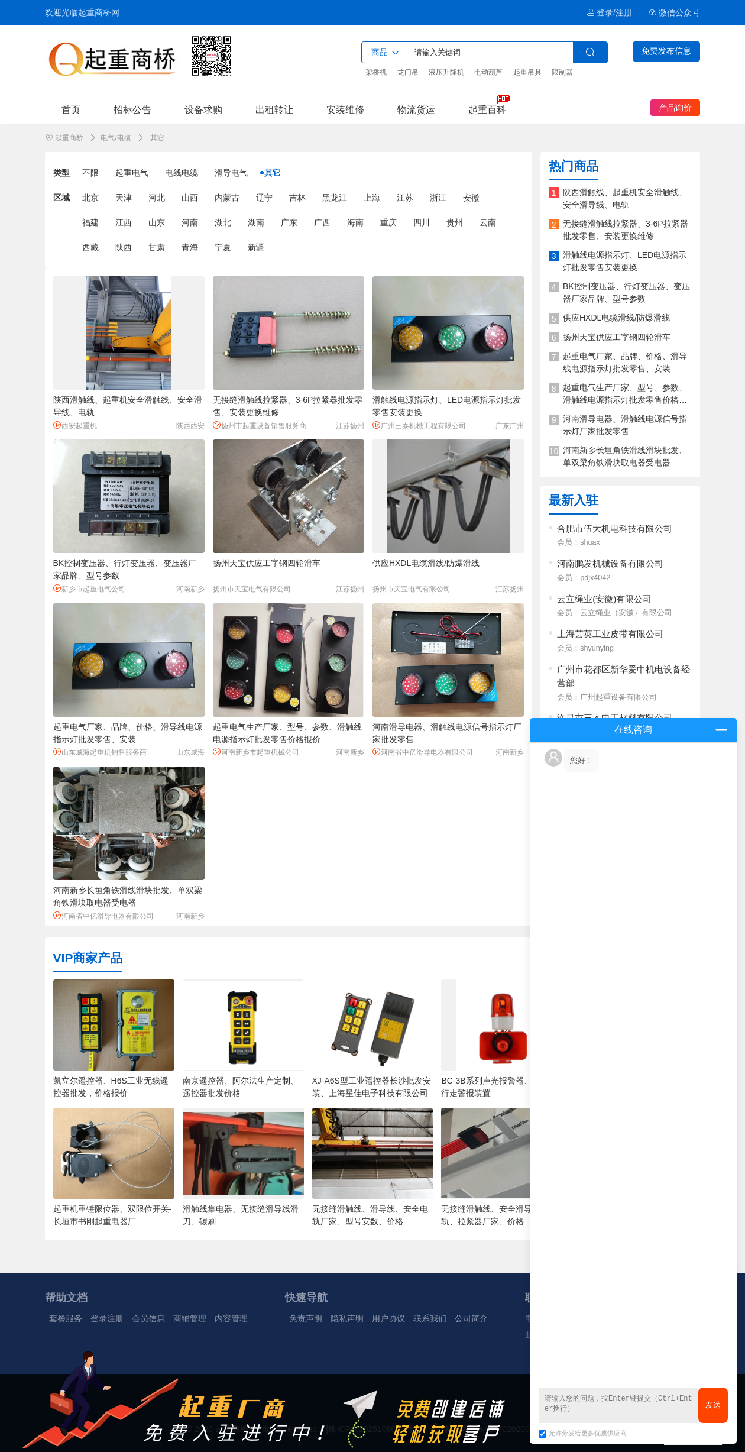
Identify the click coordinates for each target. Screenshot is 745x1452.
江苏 (405, 197)
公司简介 (471, 1318)
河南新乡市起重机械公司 (256, 752)
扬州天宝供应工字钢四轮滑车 (266, 563)
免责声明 (305, 1318)
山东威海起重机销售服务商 (100, 752)
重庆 (388, 222)
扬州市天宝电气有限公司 (252, 589)
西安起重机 (75, 425)
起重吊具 (527, 72)
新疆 (256, 247)
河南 (190, 222)
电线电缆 (181, 172)
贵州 (454, 222)
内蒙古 (227, 197)
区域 (61, 197)
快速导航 (306, 1298)
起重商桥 (69, 138)
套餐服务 (65, 1318)
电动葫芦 (488, 72)
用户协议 (388, 1318)
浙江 (438, 197)
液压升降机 (446, 72)
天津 (123, 197)
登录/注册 (609, 12)
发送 (713, 1405)
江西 (123, 222)
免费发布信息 (666, 51)
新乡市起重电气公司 (89, 588)
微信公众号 (675, 12)
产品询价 (675, 107)
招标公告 (132, 109)
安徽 (471, 197)
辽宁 (264, 197)
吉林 (297, 197)
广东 (289, 222)
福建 (90, 222)
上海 (372, 197)
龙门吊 (408, 72)
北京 (90, 197)
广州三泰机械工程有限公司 (419, 425)
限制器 (562, 72)
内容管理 (231, 1318)
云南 (488, 222)
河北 (156, 197)
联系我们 (429, 1318)
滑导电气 (231, 172)
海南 (355, 222)
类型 (61, 172)
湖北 (223, 222)
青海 (190, 247)
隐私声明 (347, 1318)
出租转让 (274, 109)
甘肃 (156, 247)
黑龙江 (334, 197)
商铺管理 (189, 1318)
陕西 (123, 247)
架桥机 (376, 72)
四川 (421, 222)
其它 (272, 172)
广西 (322, 222)
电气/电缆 (116, 138)
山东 (156, 222)
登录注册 (107, 1318)
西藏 (90, 247)
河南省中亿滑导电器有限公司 (422, 752)
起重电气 (131, 172)
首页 (70, 109)
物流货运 (416, 109)
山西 (190, 197)
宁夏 (223, 247)
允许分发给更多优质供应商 (583, 1433)
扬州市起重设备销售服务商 (259, 425)
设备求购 (203, 109)
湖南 (256, 222)
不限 (90, 172)
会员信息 (148, 1318)
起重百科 (487, 109)
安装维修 (345, 109)
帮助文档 (66, 1298)
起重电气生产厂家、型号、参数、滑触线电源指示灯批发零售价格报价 (625, 400)
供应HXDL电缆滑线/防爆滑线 (426, 563)
